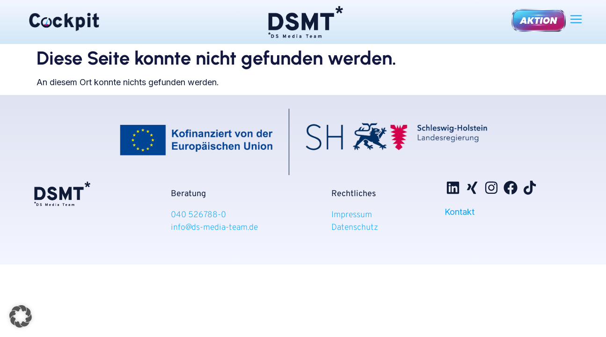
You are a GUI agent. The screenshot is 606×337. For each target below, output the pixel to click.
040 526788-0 (199, 215)
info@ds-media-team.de (214, 227)
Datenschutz (354, 227)
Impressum (351, 215)
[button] (576, 18)
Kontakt (460, 212)
